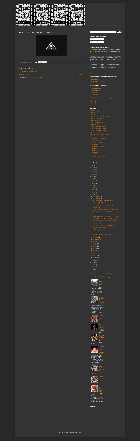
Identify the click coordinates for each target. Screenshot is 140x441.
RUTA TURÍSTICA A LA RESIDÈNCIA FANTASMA (105, 209)
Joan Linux (94, 96)
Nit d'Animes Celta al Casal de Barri (102, 234)
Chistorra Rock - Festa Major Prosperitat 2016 (101, 350)
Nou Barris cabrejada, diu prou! (99, 146)
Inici (51, 74)
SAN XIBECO (96, 207)
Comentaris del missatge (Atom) (34, 77)
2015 (93, 190)
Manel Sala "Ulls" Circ (96, 100)
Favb (92, 136)
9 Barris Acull (94, 79)
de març (95, 253)
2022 (93, 174)
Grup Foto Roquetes (96, 142)
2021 (93, 176)
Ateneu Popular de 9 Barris (98, 118)
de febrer (95, 255)
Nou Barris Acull (95, 144)
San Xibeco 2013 (97, 223)
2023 (93, 172)
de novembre (96, 198)
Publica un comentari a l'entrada (29, 71)
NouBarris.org (94, 150)
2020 (93, 178)
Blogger (79, 432)
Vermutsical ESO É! (98, 232)
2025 (93, 167)
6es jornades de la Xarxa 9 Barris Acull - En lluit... (105, 218)
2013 (93, 194)
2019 (93, 181)
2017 (93, 185)
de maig (95, 248)
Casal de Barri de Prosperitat (98, 81)
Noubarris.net (94, 148)
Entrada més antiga (78, 74)
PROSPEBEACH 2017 (101, 378)
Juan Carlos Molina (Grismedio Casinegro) (102, 98)
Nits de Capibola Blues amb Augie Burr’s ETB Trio (105, 216)
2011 (93, 262)
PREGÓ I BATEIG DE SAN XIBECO (102, 212)
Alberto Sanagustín (96, 88)
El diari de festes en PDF (97, 276)
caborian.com (94, 124)
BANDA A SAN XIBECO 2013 (100, 202)
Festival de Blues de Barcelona (99, 138)
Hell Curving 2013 (97, 230)
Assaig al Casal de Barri (99, 227)
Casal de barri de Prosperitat (98, 126)
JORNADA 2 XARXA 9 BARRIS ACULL (103, 205)
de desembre (96, 196)
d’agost (95, 241)
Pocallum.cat (94, 152)
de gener (95, 257)
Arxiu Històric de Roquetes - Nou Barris (101, 117)
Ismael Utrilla (94, 94)
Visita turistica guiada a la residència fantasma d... (105, 220)
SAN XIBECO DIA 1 (98, 214)
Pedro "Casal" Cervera (97, 102)
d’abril (94, 250)
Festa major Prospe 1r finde (101, 282)
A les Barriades (95, 115)
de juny (95, 246)
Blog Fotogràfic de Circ (97, 122)
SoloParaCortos (95, 158)
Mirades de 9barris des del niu (101, 388)
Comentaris (94, 42)
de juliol (95, 244)
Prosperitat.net (95, 154)
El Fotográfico (94, 132)
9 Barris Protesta (95, 113)
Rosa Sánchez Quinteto (101, 326)
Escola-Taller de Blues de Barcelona (100, 134)
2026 (93, 165)
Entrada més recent (24, 74)
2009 (93, 267)
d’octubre (95, 237)
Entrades (94, 39)
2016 (93, 187)
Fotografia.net (94, 140)
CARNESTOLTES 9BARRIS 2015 (101, 337)
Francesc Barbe (95, 90)
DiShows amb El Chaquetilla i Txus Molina (103, 225)
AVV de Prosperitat (96, 120)
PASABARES (101, 316)
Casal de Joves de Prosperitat (99, 128)
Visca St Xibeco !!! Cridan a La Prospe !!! (101, 299)
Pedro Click (94, 104)
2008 (93, 269)
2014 (93, 192)
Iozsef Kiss (94, 92)
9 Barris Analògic (95, 111)
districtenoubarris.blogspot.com (99, 130)
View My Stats (110, 277)
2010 (93, 264)
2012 (93, 260)
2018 (93, 183)
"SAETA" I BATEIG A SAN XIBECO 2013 (103, 200)
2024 (93, 169)
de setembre (96, 239)
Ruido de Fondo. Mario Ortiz (98, 156)
